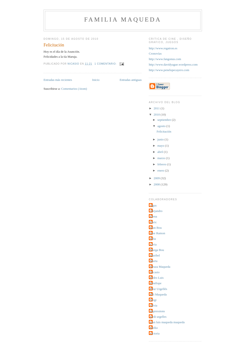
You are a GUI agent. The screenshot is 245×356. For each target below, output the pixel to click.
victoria (155, 333)
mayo (161, 145)
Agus (153, 205)
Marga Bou (157, 250)
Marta (153, 261)
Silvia (153, 305)
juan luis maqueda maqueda (167, 322)
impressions (157, 311)
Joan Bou (156, 227)
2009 (157, 178)
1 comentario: (106, 63)
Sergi (153, 300)
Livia (153, 244)
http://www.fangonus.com (165, 59)
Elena (153, 216)
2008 (157, 184)
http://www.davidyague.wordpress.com (173, 64)
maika (154, 327)
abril (160, 152)
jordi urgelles (158, 316)
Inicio (95, 80)
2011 (157, 108)
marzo (161, 158)
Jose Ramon (157, 233)
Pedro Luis (157, 277)
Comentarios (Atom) (74, 88)
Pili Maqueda (158, 294)
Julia (153, 238)
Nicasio (155, 272)
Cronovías (155, 53)
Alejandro (156, 211)
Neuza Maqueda (160, 266)
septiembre (164, 120)
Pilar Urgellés (158, 289)
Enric (153, 222)
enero (161, 170)
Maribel (155, 255)
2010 (157, 114)
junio (161, 139)
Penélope (155, 283)
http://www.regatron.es (163, 48)
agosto (161, 126)
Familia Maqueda (122, 19)
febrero (162, 164)
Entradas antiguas (131, 80)
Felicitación (54, 45)
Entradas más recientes (58, 80)
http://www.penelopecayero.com (169, 70)
